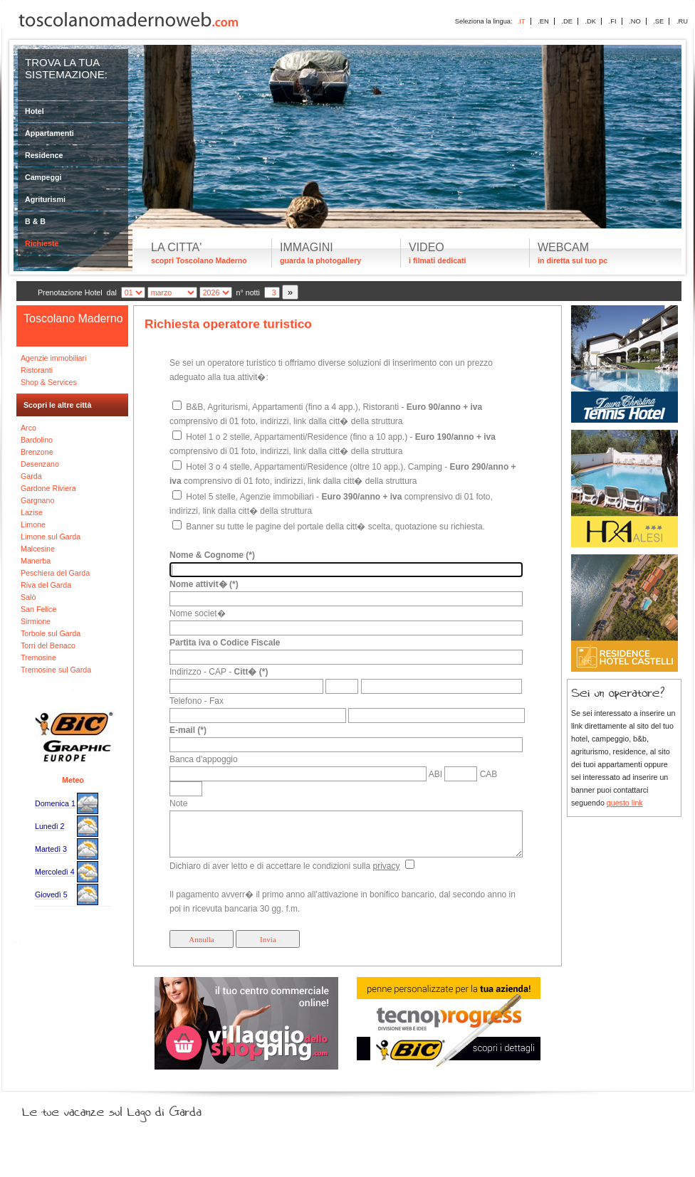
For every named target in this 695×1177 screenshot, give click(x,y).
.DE (567, 21)
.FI (613, 21)
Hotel (34, 111)
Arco (28, 427)
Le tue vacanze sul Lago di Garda (129, 1109)
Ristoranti (37, 370)
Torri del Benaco (48, 645)
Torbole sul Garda (50, 633)
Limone (33, 524)
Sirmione (36, 621)
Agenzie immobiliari (53, 358)
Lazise (32, 512)
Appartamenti (49, 133)
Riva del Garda (46, 585)
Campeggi (43, 177)
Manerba (36, 560)
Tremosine (38, 657)
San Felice (38, 609)
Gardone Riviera (48, 488)
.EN (543, 21)
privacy (385, 866)
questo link (625, 802)
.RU (682, 21)
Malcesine (38, 548)
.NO (635, 21)
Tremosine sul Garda (56, 669)
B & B (35, 221)
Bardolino (37, 440)
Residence (44, 155)
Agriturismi (45, 199)
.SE (658, 21)
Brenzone (37, 452)
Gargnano (37, 500)
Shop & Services (49, 382)
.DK (590, 21)
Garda (31, 476)
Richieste (41, 243)
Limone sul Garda (50, 536)
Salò (28, 597)
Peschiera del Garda (55, 573)
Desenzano (40, 464)
